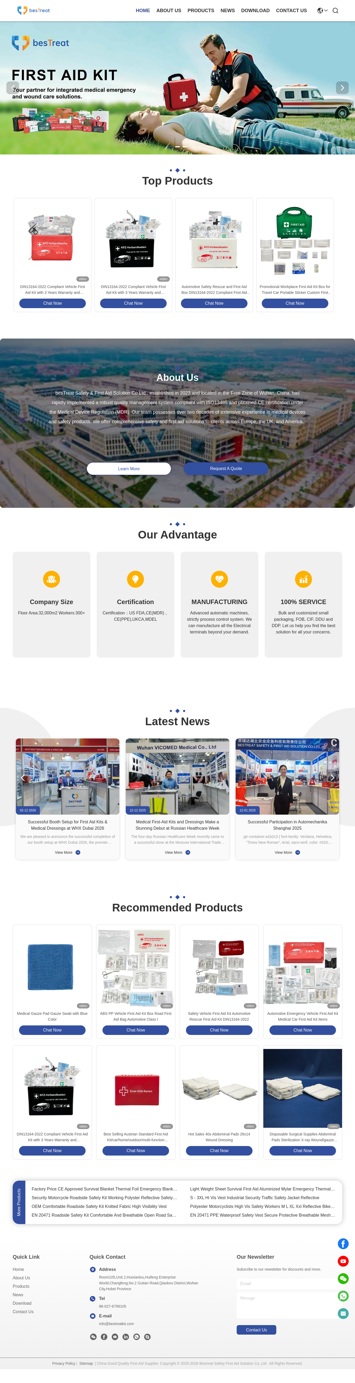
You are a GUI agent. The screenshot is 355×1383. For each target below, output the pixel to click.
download (255, 10)
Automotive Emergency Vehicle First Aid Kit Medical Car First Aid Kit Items (302, 1016)
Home (143, 10)
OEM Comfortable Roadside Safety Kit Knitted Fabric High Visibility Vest (99, 1206)
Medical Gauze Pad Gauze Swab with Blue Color (52, 1016)
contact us (291, 10)
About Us (21, 1278)
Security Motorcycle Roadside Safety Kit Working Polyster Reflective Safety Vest (105, 1197)
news (228, 10)
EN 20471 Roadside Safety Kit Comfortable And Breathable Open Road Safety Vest (105, 1215)
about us (168, 10)
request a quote (226, 468)
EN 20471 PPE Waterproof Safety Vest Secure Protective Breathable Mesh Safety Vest (263, 1215)
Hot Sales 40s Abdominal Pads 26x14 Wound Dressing (219, 1137)
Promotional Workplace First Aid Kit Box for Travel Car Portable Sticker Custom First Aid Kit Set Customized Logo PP (295, 290)
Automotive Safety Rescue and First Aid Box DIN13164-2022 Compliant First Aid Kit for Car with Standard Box (214, 290)
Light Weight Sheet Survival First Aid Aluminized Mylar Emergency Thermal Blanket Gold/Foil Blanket (263, 1189)
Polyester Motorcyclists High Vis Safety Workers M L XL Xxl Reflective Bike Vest (263, 1206)
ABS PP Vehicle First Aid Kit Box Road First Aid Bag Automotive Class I (136, 1016)
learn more (129, 469)
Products (21, 1286)
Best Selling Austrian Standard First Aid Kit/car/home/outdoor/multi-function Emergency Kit (136, 1137)
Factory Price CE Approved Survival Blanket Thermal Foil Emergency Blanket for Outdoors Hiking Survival (105, 1189)
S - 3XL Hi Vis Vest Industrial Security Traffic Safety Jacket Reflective (254, 1197)
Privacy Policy (63, 1363)
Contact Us (23, 1311)
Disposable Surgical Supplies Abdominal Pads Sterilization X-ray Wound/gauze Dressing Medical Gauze (303, 1137)
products (201, 10)
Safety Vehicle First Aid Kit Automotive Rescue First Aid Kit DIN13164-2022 (219, 1016)
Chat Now (52, 303)
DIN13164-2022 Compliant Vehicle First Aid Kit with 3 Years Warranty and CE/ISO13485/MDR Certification (52, 290)
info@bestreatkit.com (116, 1324)
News (18, 1295)
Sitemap (86, 1363)
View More (67, 852)
